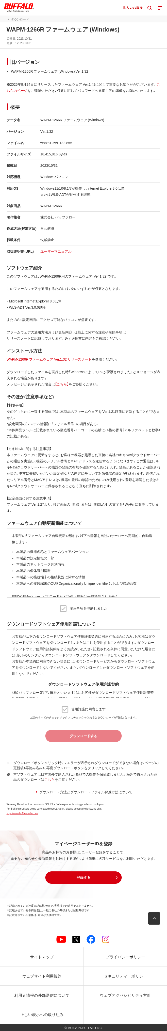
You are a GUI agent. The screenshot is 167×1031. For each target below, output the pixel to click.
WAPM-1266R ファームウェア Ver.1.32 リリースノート (49, 359)
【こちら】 (62, 384)
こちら (49, 779)
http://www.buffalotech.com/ (22, 813)
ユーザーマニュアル (55, 251)
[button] (83, 877)
